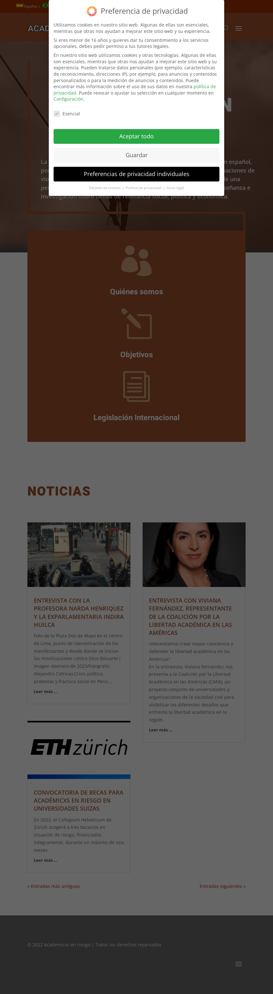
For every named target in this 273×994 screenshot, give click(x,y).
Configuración (68, 95)
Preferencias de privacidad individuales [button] (136, 170)
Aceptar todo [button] (136, 132)
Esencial (67, 110)
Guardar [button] (137, 151)
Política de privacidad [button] (144, 184)
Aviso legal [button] (175, 184)
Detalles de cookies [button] (105, 184)
